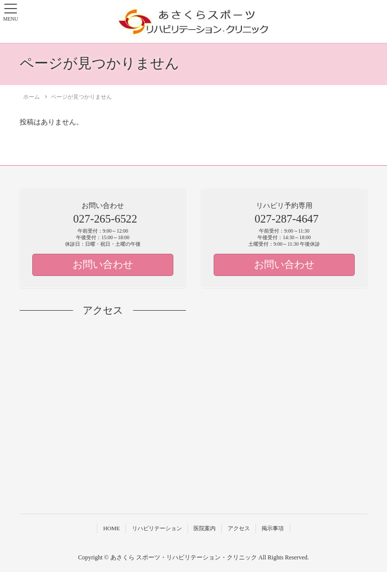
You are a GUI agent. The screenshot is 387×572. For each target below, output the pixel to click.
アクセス (239, 528)
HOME (111, 528)
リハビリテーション (157, 528)
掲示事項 (273, 528)
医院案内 (205, 528)
